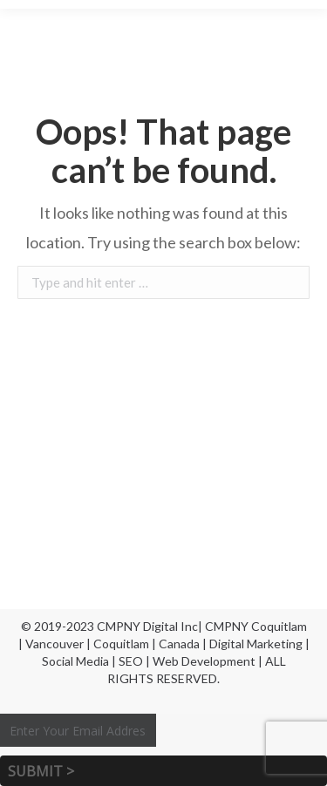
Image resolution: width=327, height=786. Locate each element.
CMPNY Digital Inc (147, 626)
